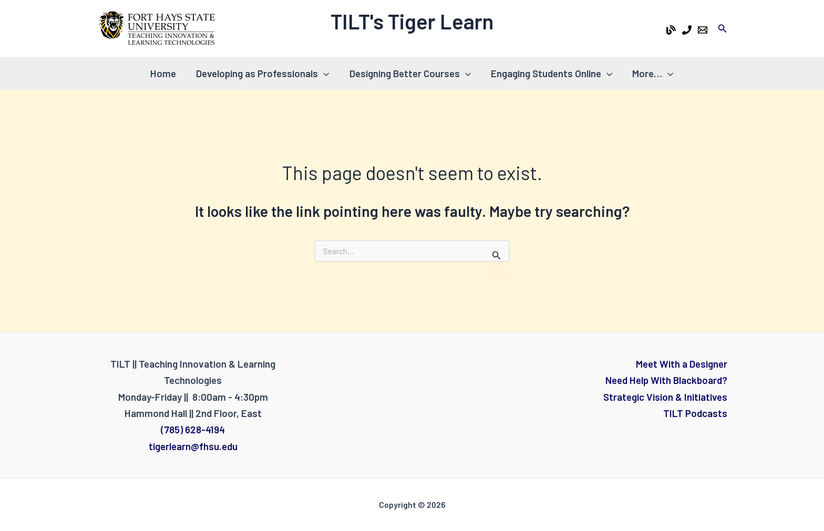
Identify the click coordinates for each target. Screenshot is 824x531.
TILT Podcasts (695, 413)
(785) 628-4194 (193, 429)
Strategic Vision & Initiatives (665, 397)
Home (163, 73)
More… (652, 73)
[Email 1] (702, 30)
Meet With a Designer (681, 364)
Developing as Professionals (262, 73)
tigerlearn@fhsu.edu (193, 446)
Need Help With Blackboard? (666, 380)
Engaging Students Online (551, 73)
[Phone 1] (687, 30)
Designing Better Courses (410, 73)
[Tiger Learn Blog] (671, 30)
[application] (323, 73)
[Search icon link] (722, 28)
